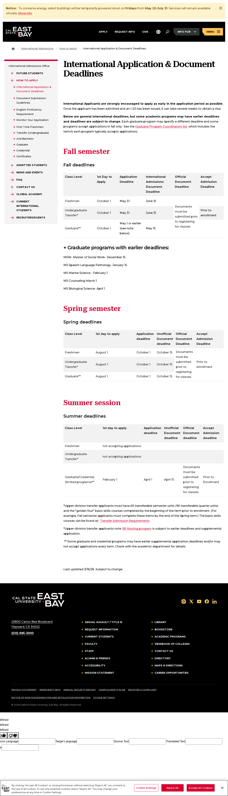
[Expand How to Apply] (12, 80)
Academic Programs (170, 636)
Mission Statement (99, 672)
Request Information (101, 629)
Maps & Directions (169, 665)
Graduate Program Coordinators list (161, 126)
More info (25, 13)
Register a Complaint (142, 689)
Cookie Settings (104, 697)
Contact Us (164, 651)
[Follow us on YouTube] (199, 601)
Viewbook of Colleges (172, 644)
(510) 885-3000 (22, 633)
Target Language (66, 741)
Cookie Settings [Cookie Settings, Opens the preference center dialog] (146, 787)
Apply (103, 31)
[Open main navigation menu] (212, 32)
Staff (89, 651)
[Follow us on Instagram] (184, 601)
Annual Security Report (79, 689)
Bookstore (163, 629)
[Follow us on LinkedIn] (214, 601)
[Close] (220, 8)
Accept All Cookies (201, 787)
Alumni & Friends (97, 658)
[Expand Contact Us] (12, 187)
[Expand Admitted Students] (12, 165)
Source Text (121, 741)
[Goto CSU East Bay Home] (13, 48)
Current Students (99, 636)
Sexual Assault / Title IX (103, 622)
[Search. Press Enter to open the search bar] (167, 31)
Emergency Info (50, 689)
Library (160, 622)
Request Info (125, 31)
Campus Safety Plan (112, 689)
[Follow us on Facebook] (207, 601)
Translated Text (175, 741)
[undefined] (13, 735)
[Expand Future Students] (12, 73)
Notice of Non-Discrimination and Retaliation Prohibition (50, 697)
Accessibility (95, 665)
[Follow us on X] (191, 601)
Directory (163, 658)
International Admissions (37, 48)
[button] (158, 31)
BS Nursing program (137, 528)
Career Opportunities (172, 672)
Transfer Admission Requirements (125, 520)
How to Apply (68, 48)
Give (145, 31)
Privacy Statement (24, 689)
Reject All (172, 787)
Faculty (91, 644)
